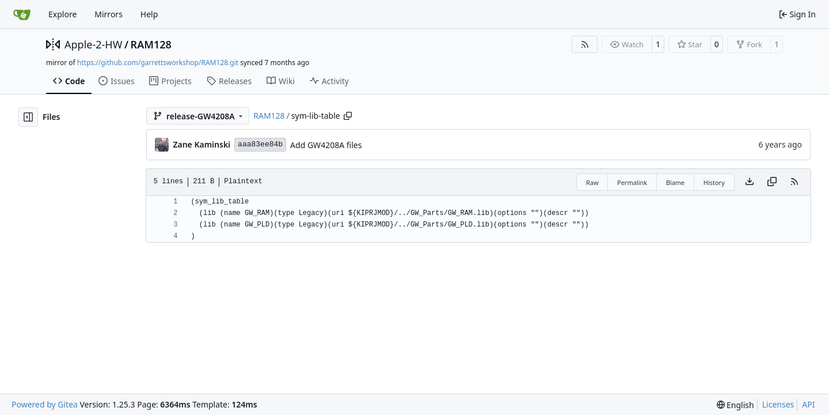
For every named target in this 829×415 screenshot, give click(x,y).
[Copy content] (772, 182)
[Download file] (749, 182)
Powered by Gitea (45, 404)
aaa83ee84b (260, 144)
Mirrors (108, 14)
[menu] (735, 404)
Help (149, 14)
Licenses (778, 404)
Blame (675, 182)
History (714, 182)
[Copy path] (348, 116)
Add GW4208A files (326, 144)
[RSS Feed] (585, 44)
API (808, 404)
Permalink (632, 182)
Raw (592, 182)
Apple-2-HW (93, 44)
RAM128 (151, 44)
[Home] (22, 14)
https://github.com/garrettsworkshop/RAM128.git (157, 62)
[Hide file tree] (28, 117)
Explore (62, 14)
